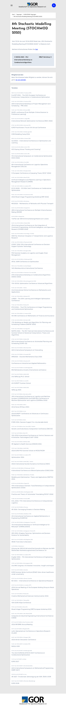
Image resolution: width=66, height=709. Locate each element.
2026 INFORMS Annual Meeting (21, 624)
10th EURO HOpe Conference (21, 602)
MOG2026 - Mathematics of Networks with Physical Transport (32, 203)
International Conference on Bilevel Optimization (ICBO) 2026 (32, 470)
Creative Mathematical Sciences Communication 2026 (29, 596)
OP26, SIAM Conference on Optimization (25, 261)
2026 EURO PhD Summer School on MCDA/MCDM (28, 450)
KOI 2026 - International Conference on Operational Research (32, 581)
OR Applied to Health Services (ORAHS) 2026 (26, 444)
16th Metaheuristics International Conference (27, 268)
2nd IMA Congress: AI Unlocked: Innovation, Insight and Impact (32, 565)
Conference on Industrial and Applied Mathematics (28, 363)
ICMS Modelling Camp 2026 (20, 134)
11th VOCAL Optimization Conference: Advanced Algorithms (31, 283)
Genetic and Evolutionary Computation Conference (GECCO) (31, 429)
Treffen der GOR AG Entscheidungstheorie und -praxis (30, 219)
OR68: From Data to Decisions (21, 542)
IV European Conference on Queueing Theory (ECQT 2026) (31, 173)
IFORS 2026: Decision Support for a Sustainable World (29, 422)
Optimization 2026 (17, 457)
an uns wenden (21, 80)
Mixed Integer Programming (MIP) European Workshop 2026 (31, 609)
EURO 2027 (15, 661)
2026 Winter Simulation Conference (23, 640)
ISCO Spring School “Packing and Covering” (26, 149)
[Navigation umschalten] (11, 5)
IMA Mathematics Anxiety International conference (28, 370)
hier (36, 49)
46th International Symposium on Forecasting (27, 350)
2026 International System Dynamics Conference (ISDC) (30, 464)
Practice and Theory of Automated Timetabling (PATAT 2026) (32, 494)
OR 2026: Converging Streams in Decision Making (28, 509)
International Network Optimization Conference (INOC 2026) (31, 121)
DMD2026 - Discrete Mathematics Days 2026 (26, 357)
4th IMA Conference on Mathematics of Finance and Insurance (32, 316)
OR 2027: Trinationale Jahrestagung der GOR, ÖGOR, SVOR (31, 677)
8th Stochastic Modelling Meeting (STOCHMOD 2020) (31, 28)
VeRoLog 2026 (16, 390)
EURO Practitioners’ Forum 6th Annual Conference (28, 127)
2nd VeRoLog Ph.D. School (20, 376)
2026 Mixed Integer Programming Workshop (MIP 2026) (30, 197)
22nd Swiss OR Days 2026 (20, 407)
